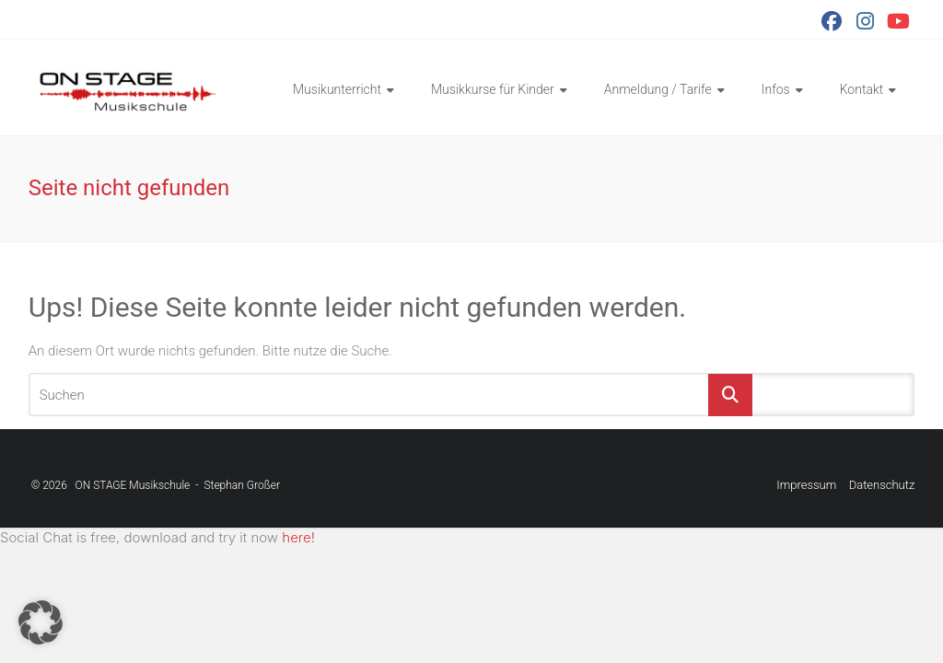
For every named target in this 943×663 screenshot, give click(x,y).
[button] (40, 622)
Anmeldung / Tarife (658, 89)
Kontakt (862, 89)
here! (298, 537)
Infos (776, 89)
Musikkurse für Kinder (492, 89)
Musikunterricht (337, 89)
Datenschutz (882, 485)
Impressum (806, 485)
